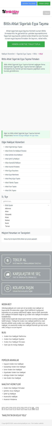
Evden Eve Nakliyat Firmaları (14, 342)
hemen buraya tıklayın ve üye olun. (26, 135)
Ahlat (7, 211)
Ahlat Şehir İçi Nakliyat (11, 159)
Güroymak (8, 214)
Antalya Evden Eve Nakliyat (13, 375)
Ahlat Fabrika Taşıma (10, 182)
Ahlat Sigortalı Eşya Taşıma (12, 147)
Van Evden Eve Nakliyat (11, 378)
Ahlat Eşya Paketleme (11, 175)
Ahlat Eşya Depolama (10, 171)
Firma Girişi (44, 3)
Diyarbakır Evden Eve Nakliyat (14, 372)
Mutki (7, 223)
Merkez (7, 220)
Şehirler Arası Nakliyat (11, 391)
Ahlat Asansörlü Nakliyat (12, 163)
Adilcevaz (8, 208)
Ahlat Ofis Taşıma (9, 190)
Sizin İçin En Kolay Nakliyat (14, 345)
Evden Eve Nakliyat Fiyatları (14, 339)
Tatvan (7, 226)
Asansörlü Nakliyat (9, 396)
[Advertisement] (26, 102)
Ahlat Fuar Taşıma (9, 186)
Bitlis (35, 54)
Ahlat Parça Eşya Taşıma (11, 178)
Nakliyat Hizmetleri (8, 54)
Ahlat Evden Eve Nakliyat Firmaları (14, 151)
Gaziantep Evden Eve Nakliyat (14, 367)
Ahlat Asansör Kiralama (11, 167)
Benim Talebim (29, 3)
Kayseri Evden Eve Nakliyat (12, 364)
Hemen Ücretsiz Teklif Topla (26, 44)
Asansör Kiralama (9, 399)
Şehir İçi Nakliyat (9, 394)
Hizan (7, 217)
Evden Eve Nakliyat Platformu (15, 336)
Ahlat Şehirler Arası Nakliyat (13, 155)
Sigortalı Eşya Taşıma (24, 54)
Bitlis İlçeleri (26, 205)
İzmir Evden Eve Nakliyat (12, 369)
